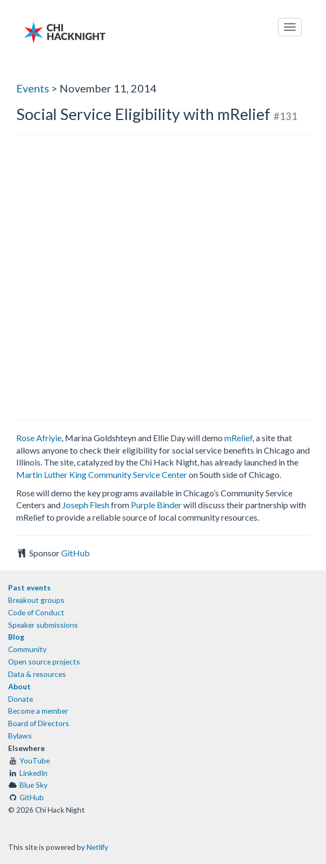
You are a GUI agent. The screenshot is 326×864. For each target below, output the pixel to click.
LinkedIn (33, 772)
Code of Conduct (36, 612)
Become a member (38, 710)
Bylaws (20, 735)
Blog (16, 636)
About (19, 686)
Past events (29, 587)
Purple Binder (156, 505)
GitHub (75, 553)
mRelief (238, 438)
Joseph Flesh (85, 505)
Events (32, 88)
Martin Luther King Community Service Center (101, 474)
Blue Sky (33, 784)
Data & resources (37, 674)
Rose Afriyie (39, 438)
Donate (20, 698)
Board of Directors (38, 723)
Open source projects (44, 661)
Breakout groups (36, 599)
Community (27, 649)
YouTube (34, 760)
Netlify (97, 847)
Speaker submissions (43, 624)
